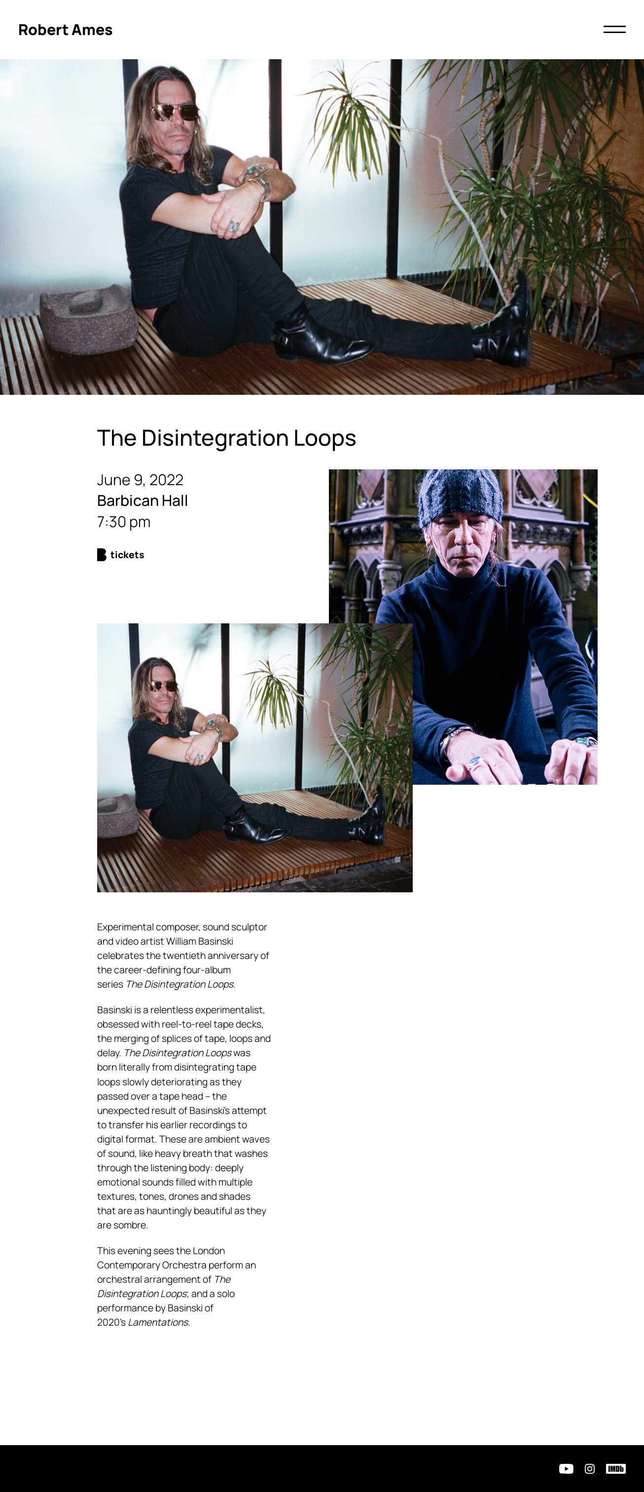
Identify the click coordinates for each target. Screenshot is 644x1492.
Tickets (127, 554)
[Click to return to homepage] (65, 30)
